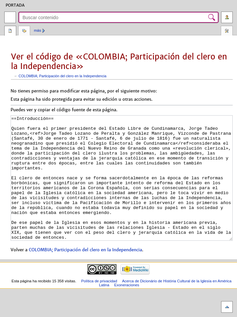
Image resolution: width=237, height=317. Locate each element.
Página (10, 31)
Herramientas (226, 31)
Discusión (24, 31)
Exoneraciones (126, 310)
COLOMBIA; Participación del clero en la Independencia (62, 76)
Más (37, 30)
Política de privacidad (99, 306)
